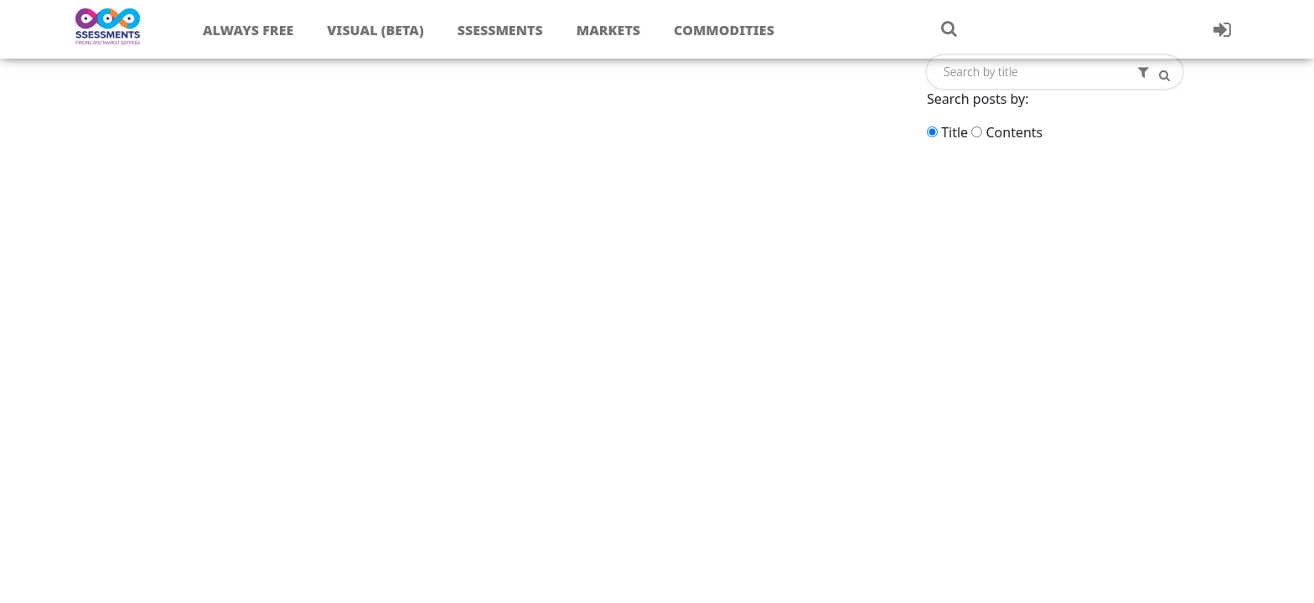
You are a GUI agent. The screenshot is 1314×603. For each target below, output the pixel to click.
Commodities (724, 30)
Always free (248, 30)
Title (954, 132)
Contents (1014, 132)
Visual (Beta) (375, 30)
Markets (608, 30)
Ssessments (500, 30)
